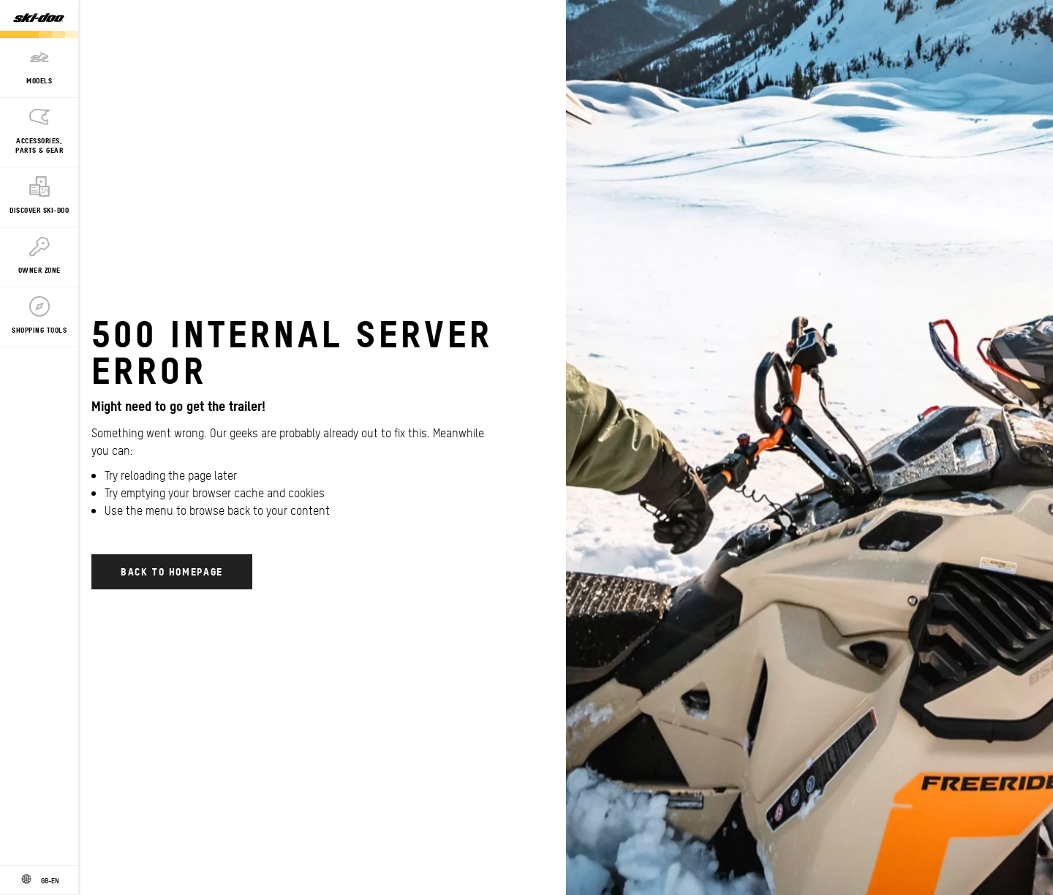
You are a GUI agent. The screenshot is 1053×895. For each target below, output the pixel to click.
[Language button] (39, 880)
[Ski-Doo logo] (38, 19)
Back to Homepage (172, 571)
